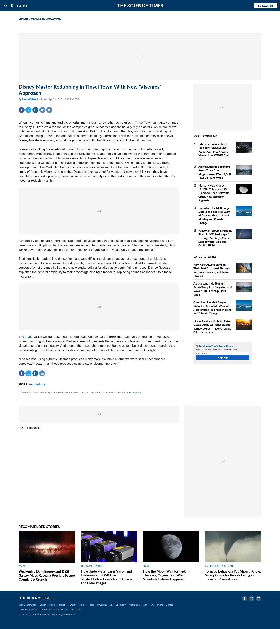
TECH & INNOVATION (46, 19)
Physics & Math (105, 604)
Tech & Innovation (27, 604)
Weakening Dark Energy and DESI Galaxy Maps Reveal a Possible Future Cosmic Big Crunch (47, 575)
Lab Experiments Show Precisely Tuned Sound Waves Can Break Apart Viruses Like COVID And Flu (213, 151)
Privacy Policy (60, 609)
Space (91, 604)
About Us (23, 609)
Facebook (22, 110)
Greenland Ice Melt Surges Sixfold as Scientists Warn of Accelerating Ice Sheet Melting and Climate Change (214, 215)
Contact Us (75, 609)
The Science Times (140, 5)
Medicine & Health (138, 604)
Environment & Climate (161, 604)
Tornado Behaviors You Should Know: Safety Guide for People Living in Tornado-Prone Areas (233, 575)
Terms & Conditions (40, 609)
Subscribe (265, 5)
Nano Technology (57, 604)
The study (25, 337)
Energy (73, 604)
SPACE (22, 566)
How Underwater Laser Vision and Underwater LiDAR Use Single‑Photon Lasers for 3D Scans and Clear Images (106, 577)
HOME (23, 19)
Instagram (258, 598)
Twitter (28, 110)
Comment (42, 110)
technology (37, 384)
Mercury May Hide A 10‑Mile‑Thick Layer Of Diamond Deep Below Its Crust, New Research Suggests (213, 193)
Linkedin (35, 110)
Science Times (136, 392)
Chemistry (121, 604)
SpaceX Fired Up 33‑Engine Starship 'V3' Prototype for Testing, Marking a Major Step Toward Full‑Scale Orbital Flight (215, 238)
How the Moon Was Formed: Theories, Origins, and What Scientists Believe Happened (164, 575)
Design (42, 604)
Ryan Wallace (29, 99)
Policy (82, 604)
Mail (49, 110)
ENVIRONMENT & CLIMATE (219, 566)
